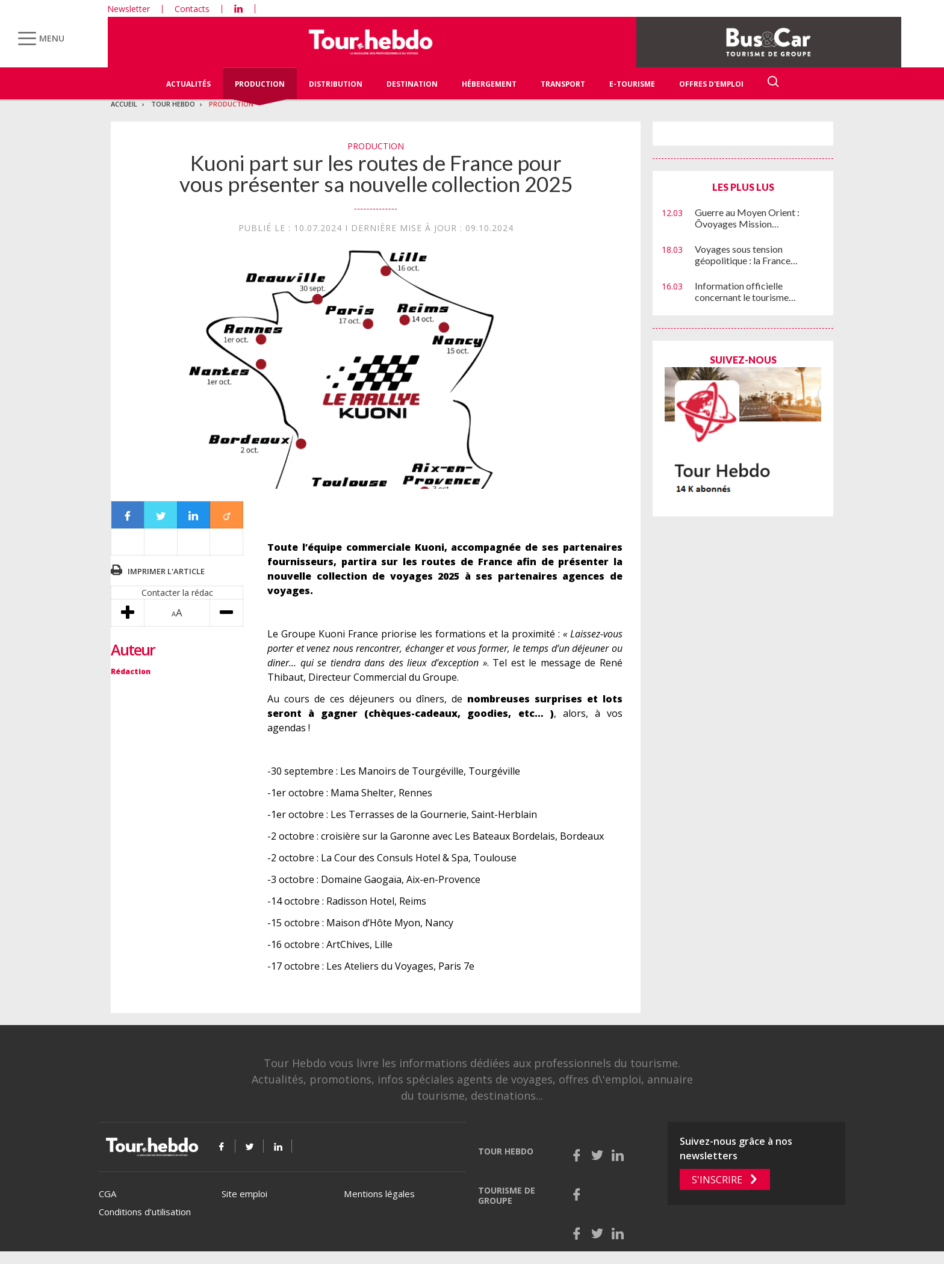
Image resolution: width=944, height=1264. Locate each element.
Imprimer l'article (166, 571)
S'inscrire (717, 1179)
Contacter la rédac (177, 592)
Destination (412, 84)
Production (260, 84)
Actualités (188, 84)
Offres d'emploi (711, 84)
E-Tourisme (632, 84)
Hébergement (489, 84)
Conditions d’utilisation (145, 1212)
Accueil (124, 103)
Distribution (335, 84)
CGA (107, 1194)
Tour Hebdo (173, 103)
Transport (563, 84)
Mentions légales (379, 1194)
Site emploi (244, 1194)
